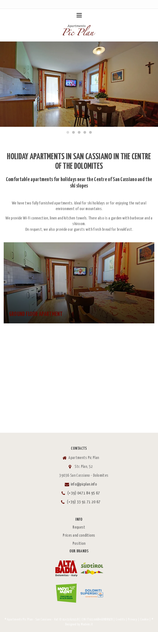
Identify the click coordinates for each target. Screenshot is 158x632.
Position (79, 544)
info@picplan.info (84, 484)
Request (79, 527)
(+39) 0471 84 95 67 (83, 493)
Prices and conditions (79, 535)
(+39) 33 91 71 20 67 (83, 502)
